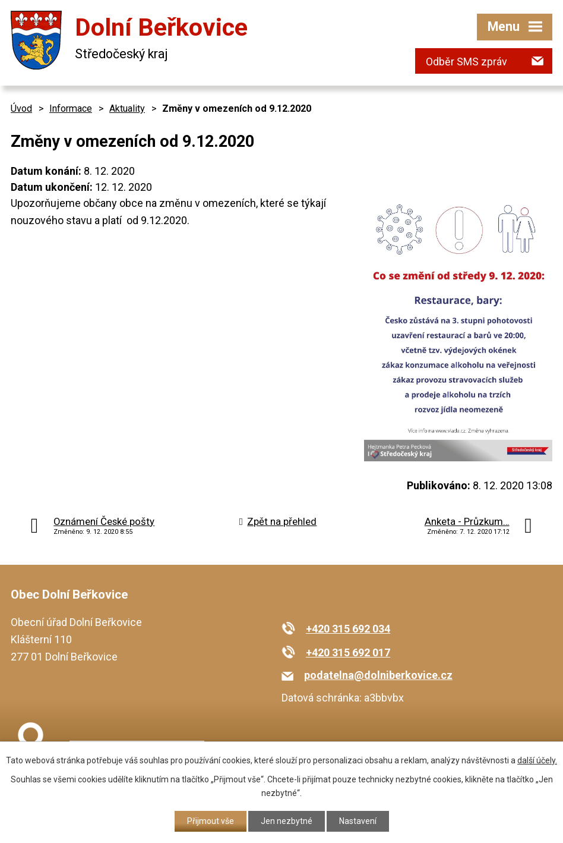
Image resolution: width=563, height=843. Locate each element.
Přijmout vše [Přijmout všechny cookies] (210, 821)
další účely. (537, 760)
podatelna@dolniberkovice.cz (378, 675)
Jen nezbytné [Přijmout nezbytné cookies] (286, 821)
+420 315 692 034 (348, 628)
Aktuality (127, 108)
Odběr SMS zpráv (466, 61)
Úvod (21, 108)
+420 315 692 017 (348, 652)
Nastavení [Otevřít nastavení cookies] (358, 821)
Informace (70, 108)
